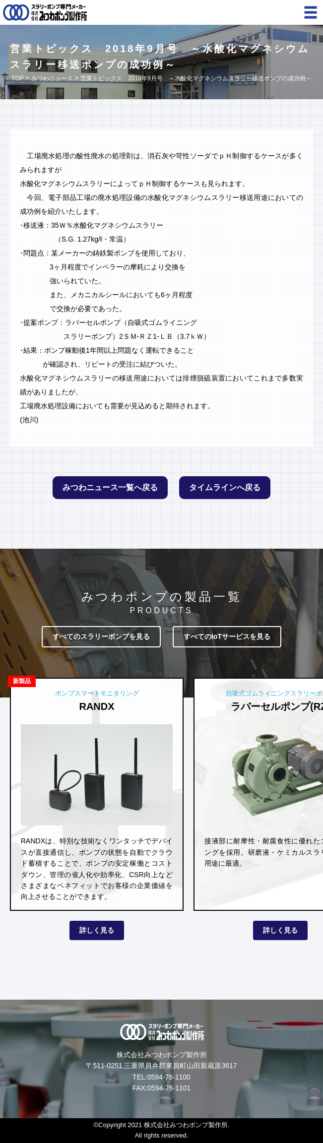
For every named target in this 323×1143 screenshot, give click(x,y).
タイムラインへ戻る (224, 487)
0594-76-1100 (169, 1077)
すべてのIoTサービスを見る (227, 636)
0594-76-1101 (169, 1088)
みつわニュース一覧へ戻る (110, 487)
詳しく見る (96, 930)
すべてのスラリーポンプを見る (101, 636)
